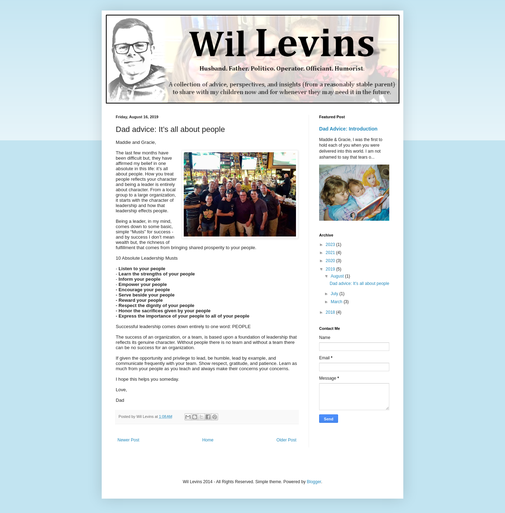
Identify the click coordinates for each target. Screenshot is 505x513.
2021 (331, 252)
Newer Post (128, 440)
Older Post (286, 440)
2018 (331, 312)
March (337, 301)
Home (208, 440)
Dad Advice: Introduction (348, 129)
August (338, 276)
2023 (331, 244)
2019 (331, 269)
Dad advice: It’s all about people (359, 283)
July (335, 293)
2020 (331, 260)
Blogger (314, 481)
